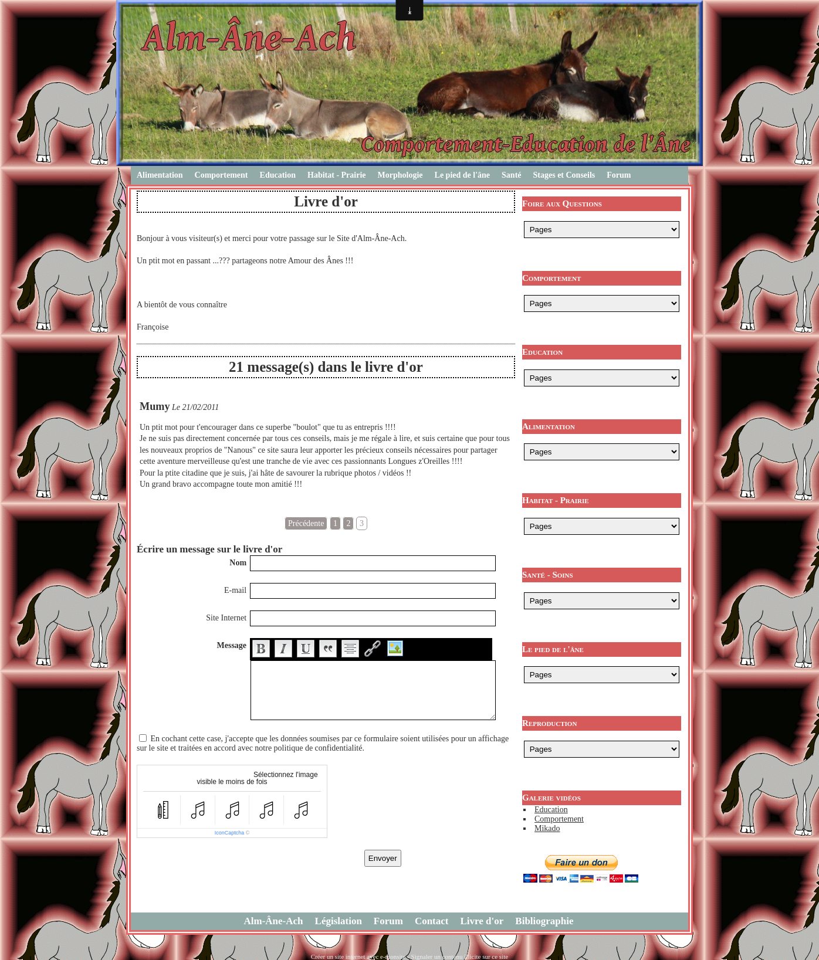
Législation (338, 921)
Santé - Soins (547, 574)
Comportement (221, 175)
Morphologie (400, 175)
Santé (511, 175)
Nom (237, 562)
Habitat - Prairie (336, 175)
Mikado (547, 828)
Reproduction (549, 723)
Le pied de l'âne (462, 175)
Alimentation (160, 175)
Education (278, 175)
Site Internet (226, 617)
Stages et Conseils (564, 175)
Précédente (306, 523)
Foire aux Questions (562, 203)
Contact (432, 921)
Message (232, 645)
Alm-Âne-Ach (273, 921)
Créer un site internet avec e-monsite (358, 956)
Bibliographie (544, 921)
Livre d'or (482, 921)
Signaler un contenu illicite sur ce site (460, 956)
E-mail (235, 590)
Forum (619, 175)
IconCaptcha (230, 833)
